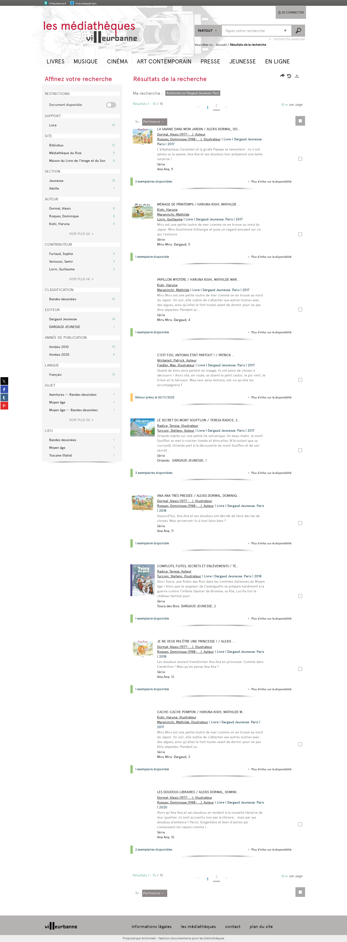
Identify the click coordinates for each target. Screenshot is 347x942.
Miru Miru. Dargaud (173, 244)
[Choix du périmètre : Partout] (208, 31)
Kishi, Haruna (169, 210)
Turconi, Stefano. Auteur (178, 431)
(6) (82, 234)
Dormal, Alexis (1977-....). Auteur (183, 134)
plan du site (261, 926)
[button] (55, 61)
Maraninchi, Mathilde (175, 214)
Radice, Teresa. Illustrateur (179, 426)
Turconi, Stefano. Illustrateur (181, 576)
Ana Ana (165, 169)
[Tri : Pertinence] (154, 122)
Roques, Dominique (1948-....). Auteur (187, 506)
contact (232, 926)
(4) (82, 279)
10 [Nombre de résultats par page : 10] (283, 105)
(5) (82, 420)
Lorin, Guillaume (172, 219)
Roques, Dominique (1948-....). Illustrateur (191, 139)
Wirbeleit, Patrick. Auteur (179, 360)
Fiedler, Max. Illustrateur (178, 365)
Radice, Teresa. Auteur (176, 571)
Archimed (149, 938)
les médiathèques (198, 926)
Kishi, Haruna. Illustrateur (179, 717)
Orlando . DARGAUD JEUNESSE (182, 460)
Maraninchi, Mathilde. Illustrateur (184, 722)
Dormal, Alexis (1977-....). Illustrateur (186, 501)
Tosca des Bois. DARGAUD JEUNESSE (186, 606)
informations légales (152, 926)
